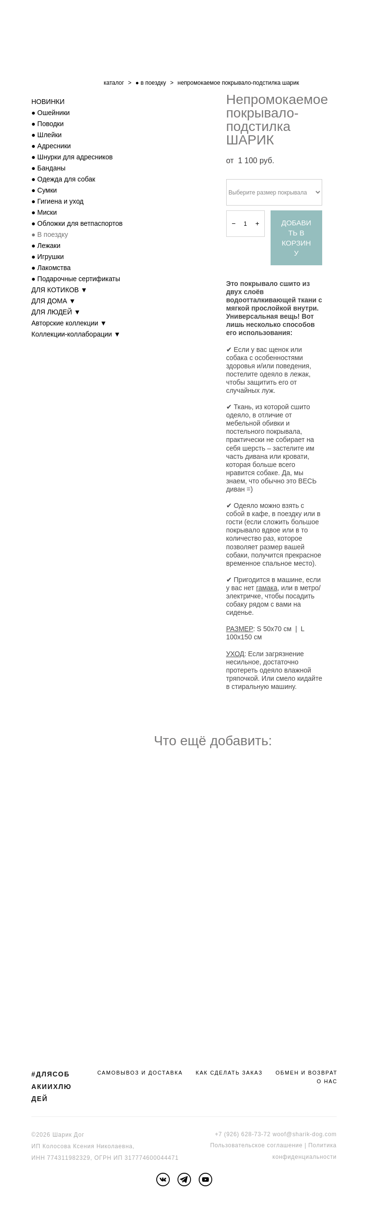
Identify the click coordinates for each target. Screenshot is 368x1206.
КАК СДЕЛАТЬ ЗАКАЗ (229, 1073)
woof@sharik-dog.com (305, 1134)
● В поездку (49, 234)
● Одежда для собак (63, 179)
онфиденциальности (306, 1157)
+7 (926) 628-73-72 (243, 1134)
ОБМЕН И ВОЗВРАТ (306, 1073)
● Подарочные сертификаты (75, 279)
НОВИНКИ (48, 101)
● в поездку (151, 82)
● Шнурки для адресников (72, 157)
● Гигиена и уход (57, 201)
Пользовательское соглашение (256, 1145)
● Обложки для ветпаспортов (77, 223)
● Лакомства (51, 268)
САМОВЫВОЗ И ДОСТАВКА (140, 1073)
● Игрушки (47, 256)
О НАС (327, 1081)
